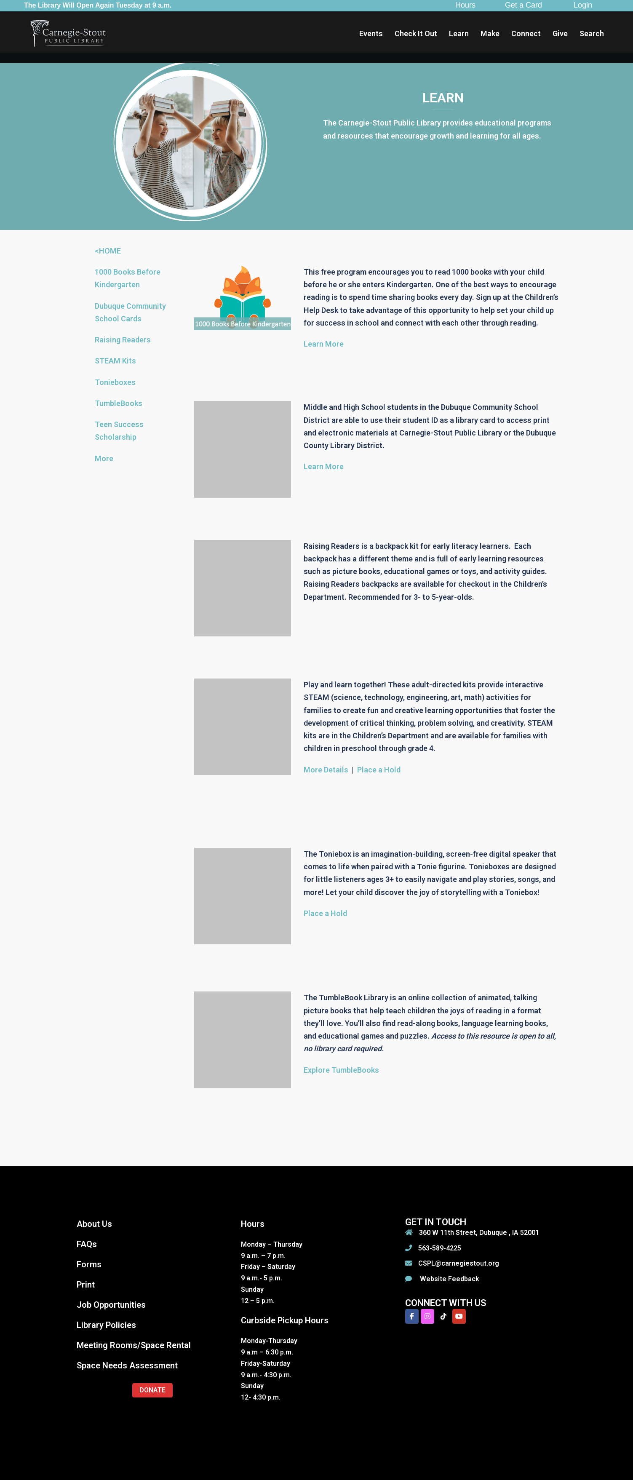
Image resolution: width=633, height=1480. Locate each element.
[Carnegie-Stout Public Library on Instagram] (427, 1316)
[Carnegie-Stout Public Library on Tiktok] (443, 1316)
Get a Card (523, 5)
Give (560, 33)
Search (592, 33)
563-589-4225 (439, 1248)
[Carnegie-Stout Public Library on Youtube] (459, 1316)
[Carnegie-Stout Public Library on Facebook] (412, 1316)
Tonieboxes (115, 382)
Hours (465, 5)
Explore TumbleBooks (341, 1070)
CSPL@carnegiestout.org (458, 1263)
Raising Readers (123, 339)
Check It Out (416, 33)
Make (490, 33)
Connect (526, 33)
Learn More (324, 343)
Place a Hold (379, 769)
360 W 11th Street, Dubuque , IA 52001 (479, 1233)
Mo (100, 458)
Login (583, 5)
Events (371, 33)
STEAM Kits (115, 360)
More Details (326, 769)
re (109, 458)
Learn (459, 33)
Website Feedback (448, 1279)
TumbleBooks (118, 403)
